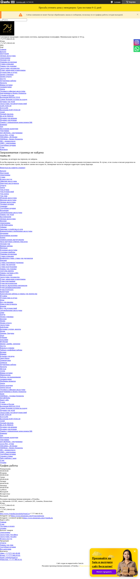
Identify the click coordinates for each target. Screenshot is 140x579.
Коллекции (4, 210)
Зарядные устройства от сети (11, 229)
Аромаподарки (6, 87)
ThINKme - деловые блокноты (12, 396)
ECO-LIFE (4, 108)
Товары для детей (7, 214)
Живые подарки (6, 85)
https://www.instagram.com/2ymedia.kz (38, 518)
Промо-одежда (6, 76)
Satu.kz (80, 563)
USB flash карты (6, 225)
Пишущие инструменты (9, 183)
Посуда (3, 78)
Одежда (3, 185)
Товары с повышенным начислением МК (16, 122)
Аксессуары (4, 325)
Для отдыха (4, 189)
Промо (2, 321)
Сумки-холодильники (8, 266)
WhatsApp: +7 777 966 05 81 (11, 559)
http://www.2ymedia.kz (8, 513)
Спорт (2, 112)
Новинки (3, 124)
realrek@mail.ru (23, 513)
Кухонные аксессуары (8, 250)
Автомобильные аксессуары (11, 212)
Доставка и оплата (7, 526)
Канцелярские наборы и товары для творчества (18, 294)
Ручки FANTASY (7, 289)
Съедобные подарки (8, 145)
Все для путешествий (8, 308)
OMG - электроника (8, 143)
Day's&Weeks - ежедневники (11, 133)
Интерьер (4, 248)
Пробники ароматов (8, 381)
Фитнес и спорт (6, 275)
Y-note (2, 402)
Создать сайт (21, 2)
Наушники (4, 233)
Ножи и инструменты (8, 304)
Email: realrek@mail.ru (9, 557)
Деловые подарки (7, 204)
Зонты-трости (5, 387)
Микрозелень (5, 375)
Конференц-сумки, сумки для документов (16, 258)
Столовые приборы (7, 252)
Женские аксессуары (8, 200)
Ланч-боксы (4, 358)
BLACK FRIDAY (7, 116)
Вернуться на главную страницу (12, 168)
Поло (2, 335)
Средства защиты (7, 271)
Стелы (2, 371)
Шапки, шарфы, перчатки (10, 344)
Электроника (5, 58)
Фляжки (3, 354)
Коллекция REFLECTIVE (10, 97)
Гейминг (3, 227)
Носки (2, 331)
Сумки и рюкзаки (7, 64)
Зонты (2, 89)
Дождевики (4, 130)
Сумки (2, 177)
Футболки (4, 341)
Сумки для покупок (7, 264)
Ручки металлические (8, 283)
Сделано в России (7, 95)
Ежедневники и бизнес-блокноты (13, 93)
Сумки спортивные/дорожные (12, 262)
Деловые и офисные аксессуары (12, 91)
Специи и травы (6, 456)
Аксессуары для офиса (9, 534)
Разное (2, 237)
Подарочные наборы (8, 80)
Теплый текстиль (6, 114)
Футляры (3, 296)
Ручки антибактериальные (10, 287)
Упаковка (3, 206)
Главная (3, 49)
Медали (3, 369)
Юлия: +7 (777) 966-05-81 (10, 555)
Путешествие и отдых (8, 72)
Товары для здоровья (8, 66)
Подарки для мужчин (8, 120)
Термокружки (5, 360)
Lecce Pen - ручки (7, 135)
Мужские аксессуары (8, 198)
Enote (2, 394)
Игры (2, 300)
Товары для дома (6, 545)
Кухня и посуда (6, 179)
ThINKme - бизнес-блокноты (11, 139)
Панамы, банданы (7, 333)
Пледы (2, 314)
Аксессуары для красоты (10, 68)
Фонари (3, 306)
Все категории (5, 549)
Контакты (4, 149)
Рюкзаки (3, 260)
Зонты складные (6, 385)
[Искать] (1, 20)
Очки (2, 312)
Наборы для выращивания (10, 377)
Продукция (4, 53)
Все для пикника (6, 302)
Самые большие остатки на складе (13, 99)
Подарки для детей (7, 101)
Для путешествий (7, 191)
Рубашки (3, 337)
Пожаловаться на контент (89, 566)
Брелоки (3, 221)
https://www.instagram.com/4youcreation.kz (27, 516)
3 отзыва (117, 2)
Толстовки (4, 339)
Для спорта (4, 194)
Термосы (3, 362)
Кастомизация (5, 217)
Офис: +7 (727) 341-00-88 (10, 553)
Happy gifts (4, 400)
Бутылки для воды (7, 356)
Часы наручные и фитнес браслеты (14, 241)
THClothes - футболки (8, 137)
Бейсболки (4, 327)
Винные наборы (6, 246)
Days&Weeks (5, 398)
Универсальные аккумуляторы (12, 239)
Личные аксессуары (8, 56)
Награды (3, 83)
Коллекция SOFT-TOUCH (10, 110)
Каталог (3, 51)
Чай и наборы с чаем (8, 458)
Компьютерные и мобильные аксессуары (16, 231)
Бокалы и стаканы (7, 348)
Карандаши (4, 291)
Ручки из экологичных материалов (13, 285)
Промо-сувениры (6, 74)
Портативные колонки (8, 235)
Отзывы (3, 462)
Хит (1, 126)
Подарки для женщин (8, 118)
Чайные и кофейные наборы (11, 350)
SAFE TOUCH (5, 106)
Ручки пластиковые (7, 281)
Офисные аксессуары (8, 181)
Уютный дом (5, 60)
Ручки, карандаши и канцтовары (13, 70)
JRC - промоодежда (7, 141)
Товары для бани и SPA (9, 273)
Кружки (3, 352)
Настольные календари (9, 128)
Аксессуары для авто (8, 536)
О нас (2, 147)
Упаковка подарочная (8, 62)
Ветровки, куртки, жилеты (10, 329)
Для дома (3, 196)
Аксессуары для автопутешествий (13, 103)
